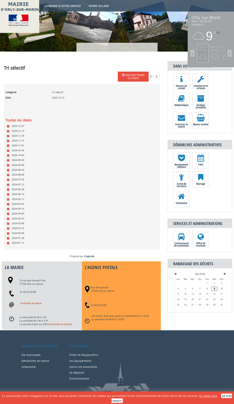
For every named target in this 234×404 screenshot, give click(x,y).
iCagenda (89, 256)
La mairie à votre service (62, 6)
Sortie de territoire (181, 185)
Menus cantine (200, 124)
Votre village (99, 6)
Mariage (200, 184)
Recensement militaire (181, 165)
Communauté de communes (181, 244)
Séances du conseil (181, 87)
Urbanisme (181, 203)
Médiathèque (181, 105)
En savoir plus (208, 396)
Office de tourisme (200, 244)
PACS (200, 164)
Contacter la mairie (31, 303)
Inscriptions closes (133, 77)
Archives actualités (201, 106)
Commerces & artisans (201, 87)
